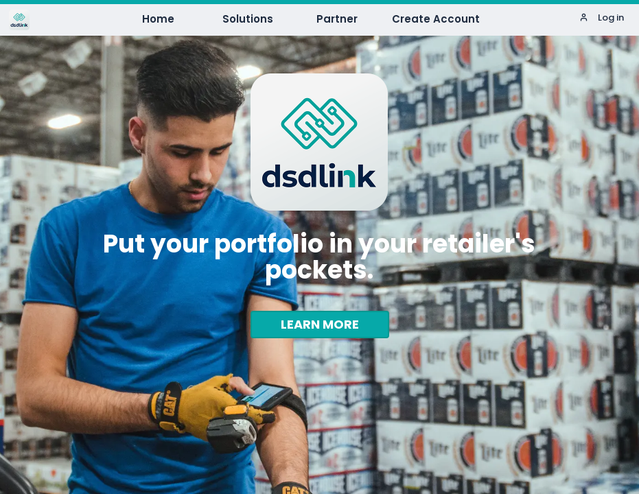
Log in (601, 18)
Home (158, 19)
